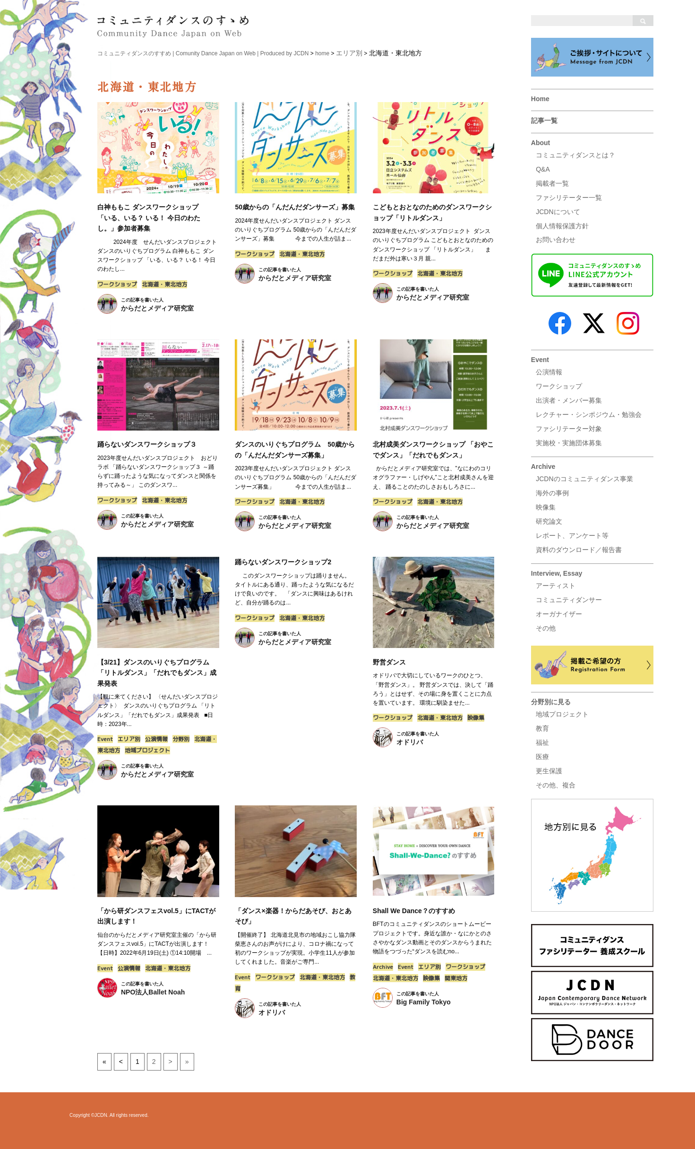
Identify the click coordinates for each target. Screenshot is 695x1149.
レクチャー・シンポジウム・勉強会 (589, 414)
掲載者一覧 (552, 183)
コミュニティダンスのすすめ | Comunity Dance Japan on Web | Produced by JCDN (203, 53)
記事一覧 (544, 120)
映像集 (546, 507)
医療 (542, 756)
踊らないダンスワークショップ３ (147, 444)
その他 (546, 628)
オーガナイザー (559, 614)
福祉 (542, 742)
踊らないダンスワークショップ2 (283, 562)
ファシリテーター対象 (569, 428)
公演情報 (549, 372)
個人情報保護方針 (562, 226)
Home (540, 99)
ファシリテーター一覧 (569, 197)
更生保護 (549, 771)
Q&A (543, 169)
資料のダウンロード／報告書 (579, 549)
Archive (543, 466)
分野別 (180, 739)
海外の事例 (552, 493)
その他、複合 (555, 785)
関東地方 (456, 978)
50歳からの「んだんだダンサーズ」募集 (295, 207)
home (322, 53)
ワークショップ (559, 386)
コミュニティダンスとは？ (575, 155)
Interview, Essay (556, 573)
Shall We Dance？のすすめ (414, 911)
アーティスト (555, 585)
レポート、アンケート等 (572, 535)
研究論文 (549, 521)
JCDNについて (558, 212)
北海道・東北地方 (164, 284)
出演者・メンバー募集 (569, 400)
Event (540, 359)
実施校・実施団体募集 (569, 443)
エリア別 (129, 739)
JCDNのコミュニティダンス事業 (584, 479)
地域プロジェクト (562, 714)
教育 (542, 728)
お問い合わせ (555, 239)
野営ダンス (389, 662)
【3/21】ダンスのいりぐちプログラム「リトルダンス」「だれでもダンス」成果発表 (156, 672)
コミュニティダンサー (569, 600)
